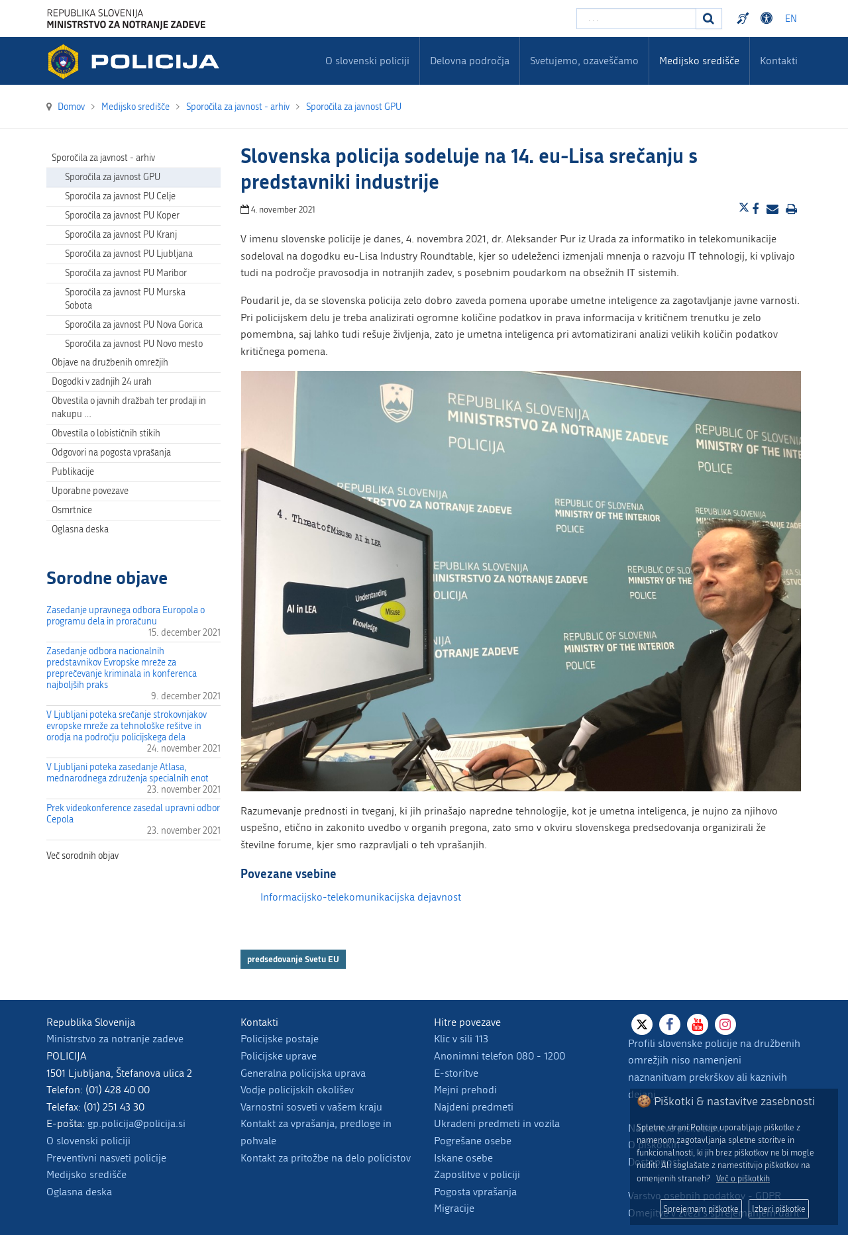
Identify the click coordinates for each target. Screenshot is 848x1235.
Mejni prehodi (465, 1089)
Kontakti (779, 60)
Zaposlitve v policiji (477, 1174)
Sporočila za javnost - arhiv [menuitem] (103, 158)
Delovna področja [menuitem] (469, 60)
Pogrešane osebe (472, 1140)
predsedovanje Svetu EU (293, 959)
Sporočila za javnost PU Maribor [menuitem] (126, 273)
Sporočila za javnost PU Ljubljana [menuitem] (129, 254)
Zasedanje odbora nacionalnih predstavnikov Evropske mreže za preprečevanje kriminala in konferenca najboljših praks (121, 668)
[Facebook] (669, 1024)
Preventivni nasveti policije (106, 1158)
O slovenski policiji (88, 1140)
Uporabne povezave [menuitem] (90, 491)
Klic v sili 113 (461, 1038)
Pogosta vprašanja (475, 1191)
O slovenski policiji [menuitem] (367, 60)
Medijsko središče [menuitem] (699, 60)
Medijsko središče (86, 1174)
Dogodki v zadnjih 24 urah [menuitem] (102, 381)
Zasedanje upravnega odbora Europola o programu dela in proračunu (125, 616)
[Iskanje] (709, 18)
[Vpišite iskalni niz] (636, 18)
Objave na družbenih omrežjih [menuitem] (110, 362)
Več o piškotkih (743, 1178)
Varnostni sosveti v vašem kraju (311, 1107)
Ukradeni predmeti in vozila (497, 1123)
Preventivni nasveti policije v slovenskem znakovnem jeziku (745, 19)
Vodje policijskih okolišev (297, 1089)
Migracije (454, 1208)
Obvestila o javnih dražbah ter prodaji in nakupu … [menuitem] (129, 407)
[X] (642, 1024)
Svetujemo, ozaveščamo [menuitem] (584, 60)
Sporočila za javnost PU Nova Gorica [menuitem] (134, 324)
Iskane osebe (463, 1158)
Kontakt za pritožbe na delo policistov (325, 1158)
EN (791, 19)
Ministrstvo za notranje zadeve (115, 1038)
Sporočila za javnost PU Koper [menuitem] (122, 215)
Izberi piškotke (779, 1209)
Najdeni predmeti (473, 1107)
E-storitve (456, 1073)
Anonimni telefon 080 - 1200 (499, 1056)
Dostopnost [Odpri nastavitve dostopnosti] (768, 19)
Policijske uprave (278, 1056)
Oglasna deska (80, 529)
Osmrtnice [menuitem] (72, 510)
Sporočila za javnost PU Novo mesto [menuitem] (134, 344)
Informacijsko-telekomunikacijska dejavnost (360, 897)
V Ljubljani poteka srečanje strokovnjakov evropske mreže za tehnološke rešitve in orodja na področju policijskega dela (126, 726)
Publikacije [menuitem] (73, 471)
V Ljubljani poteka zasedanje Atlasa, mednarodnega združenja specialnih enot (127, 773)
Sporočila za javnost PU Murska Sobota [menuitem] (125, 299)
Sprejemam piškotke (701, 1209)
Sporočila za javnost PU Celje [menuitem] (120, 196)
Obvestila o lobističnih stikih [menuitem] (106, 433)
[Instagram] (725, 1024)
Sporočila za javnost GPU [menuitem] (112, 177)
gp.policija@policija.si (136, 1123)
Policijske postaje (279, 1038)
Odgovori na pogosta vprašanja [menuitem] (111, 452)
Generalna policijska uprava (303, 1073)
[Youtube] (697, 1024)
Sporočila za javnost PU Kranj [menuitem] (121, 234)
